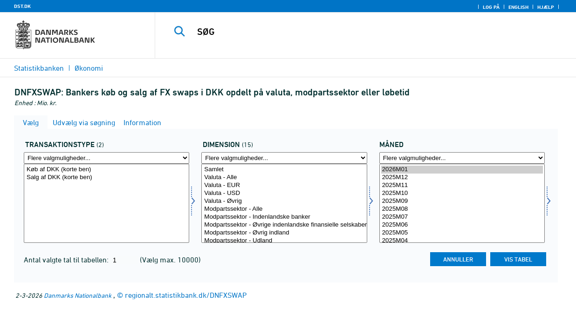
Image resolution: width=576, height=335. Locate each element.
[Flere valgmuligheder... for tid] (462, 158)
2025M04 (462, 241)
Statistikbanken (39, 68)
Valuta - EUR (284, 185)
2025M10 (462, 193)
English (518, 7)
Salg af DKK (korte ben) (106, 177)
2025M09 (462, 201)
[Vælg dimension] (284, 203)
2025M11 (462, 185)
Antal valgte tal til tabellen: (67, 259)
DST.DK (22, 6)
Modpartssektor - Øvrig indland (284, 233)
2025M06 (462, 225)
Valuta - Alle (284, 177)
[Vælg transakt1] (106, 203)
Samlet (284, 170)
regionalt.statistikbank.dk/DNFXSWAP (186, 295)
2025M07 (462, 217)
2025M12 (462, 177)
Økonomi (89, 68)
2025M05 (462, 233)
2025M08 (462, 209)
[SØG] (359, 31)
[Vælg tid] (462, 203)
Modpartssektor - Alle (284, 209)
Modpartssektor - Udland (284, 241)
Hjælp (545, 7)
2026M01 (462, 170)
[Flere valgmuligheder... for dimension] (284, 158)
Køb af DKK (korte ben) (106, 170)
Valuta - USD (284, 193)
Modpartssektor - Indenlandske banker (284, 217)
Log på (491, 7)
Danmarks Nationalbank (77, 295)
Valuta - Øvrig (284, 201)
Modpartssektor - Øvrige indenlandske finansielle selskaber (284, 225)
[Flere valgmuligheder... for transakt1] (106, 158)
